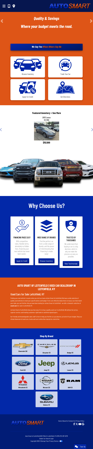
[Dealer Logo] (60, 6)
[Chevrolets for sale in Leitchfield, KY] (23, 347)
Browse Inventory (46, 261)
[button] (2, 21)
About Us (65, 421)
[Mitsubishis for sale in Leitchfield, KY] (23, 382)
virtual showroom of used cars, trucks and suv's (24, 319)
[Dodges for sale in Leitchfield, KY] (70, 347)
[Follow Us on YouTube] (80, 424)
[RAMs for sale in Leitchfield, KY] (70, 382)
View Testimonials (71, 263)
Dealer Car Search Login (46, 438)
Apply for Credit (22, 261)
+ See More (56, 112)
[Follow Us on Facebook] (74, 424)
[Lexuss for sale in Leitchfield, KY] (70, 364)
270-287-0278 (64, 436)
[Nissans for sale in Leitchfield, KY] (47, 382)
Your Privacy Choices (54, 441)
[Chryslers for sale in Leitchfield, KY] (47, 347)
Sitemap (42, 441)
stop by (48, 319)
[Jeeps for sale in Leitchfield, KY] (47, 364)
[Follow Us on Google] (83, 424)
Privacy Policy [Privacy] (80, 421)
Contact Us (72, 421)
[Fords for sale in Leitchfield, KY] (23, 364)
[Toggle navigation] (4, 6)
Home (60, 421)
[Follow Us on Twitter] (76, 424)
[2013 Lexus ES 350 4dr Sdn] (46, 131)
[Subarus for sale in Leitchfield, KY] (47, 399)
